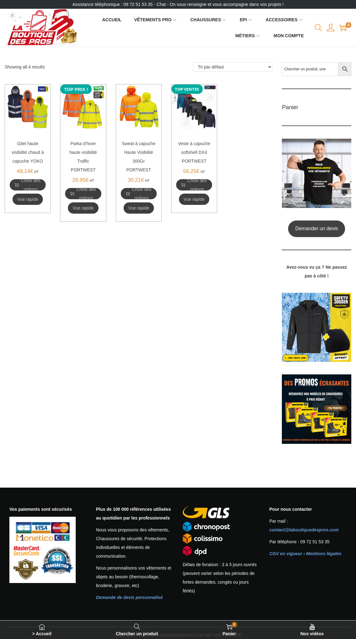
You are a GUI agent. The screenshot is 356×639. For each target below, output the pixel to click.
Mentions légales (323, 553)
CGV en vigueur (285, 553)
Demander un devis (316, 228)
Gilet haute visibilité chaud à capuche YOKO (28, 152)
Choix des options (27, 184)
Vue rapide (27, 199)
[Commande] (232, 67)
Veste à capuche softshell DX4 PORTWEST (194, 152)
